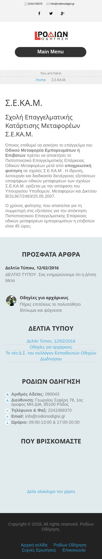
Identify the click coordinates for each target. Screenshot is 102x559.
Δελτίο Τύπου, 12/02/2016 (32, 268)
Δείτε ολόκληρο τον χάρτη (51, 491)
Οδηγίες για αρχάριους (44, 297)
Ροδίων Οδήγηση (70, 545)
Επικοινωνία (74, 550)
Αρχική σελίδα (34, 545)
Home (41, 79)
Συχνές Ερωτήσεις (39, 550)
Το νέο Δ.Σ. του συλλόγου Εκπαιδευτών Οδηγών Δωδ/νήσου (51, 356)
